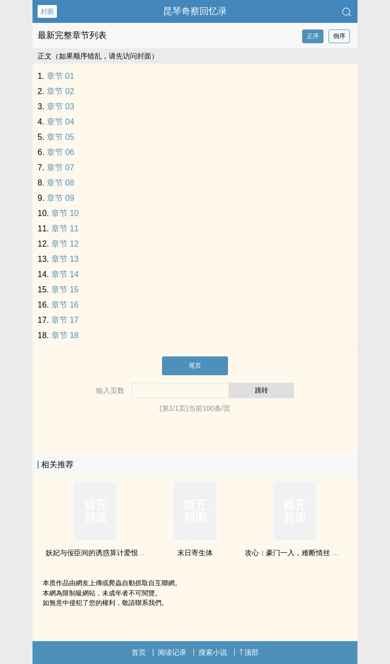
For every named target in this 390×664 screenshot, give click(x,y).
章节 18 (65, 335)
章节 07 (60, 167)
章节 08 (60, 182)
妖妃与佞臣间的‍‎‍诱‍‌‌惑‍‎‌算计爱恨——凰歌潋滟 (113, 553)
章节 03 (60, 106)
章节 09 (60, 198)
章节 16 (65, 304)
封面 (47, 11)
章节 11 (65, 228)
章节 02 (60, 91)
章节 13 (65, 259)
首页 (139, 652)
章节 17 (65, 320)
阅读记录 (172, 652)
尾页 (195, 365)
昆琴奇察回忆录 (195, 11)
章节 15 (65, 289)
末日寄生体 (195, 553)
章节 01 (60, 76)
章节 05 (60, 137)
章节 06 (60, 152)
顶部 (248, 652)
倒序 (339, 36)
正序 (313, 36)
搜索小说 (213, 652)
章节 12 (65, 243)
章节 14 (65, 274)
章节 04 (60, 121)
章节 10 (65, 213)
